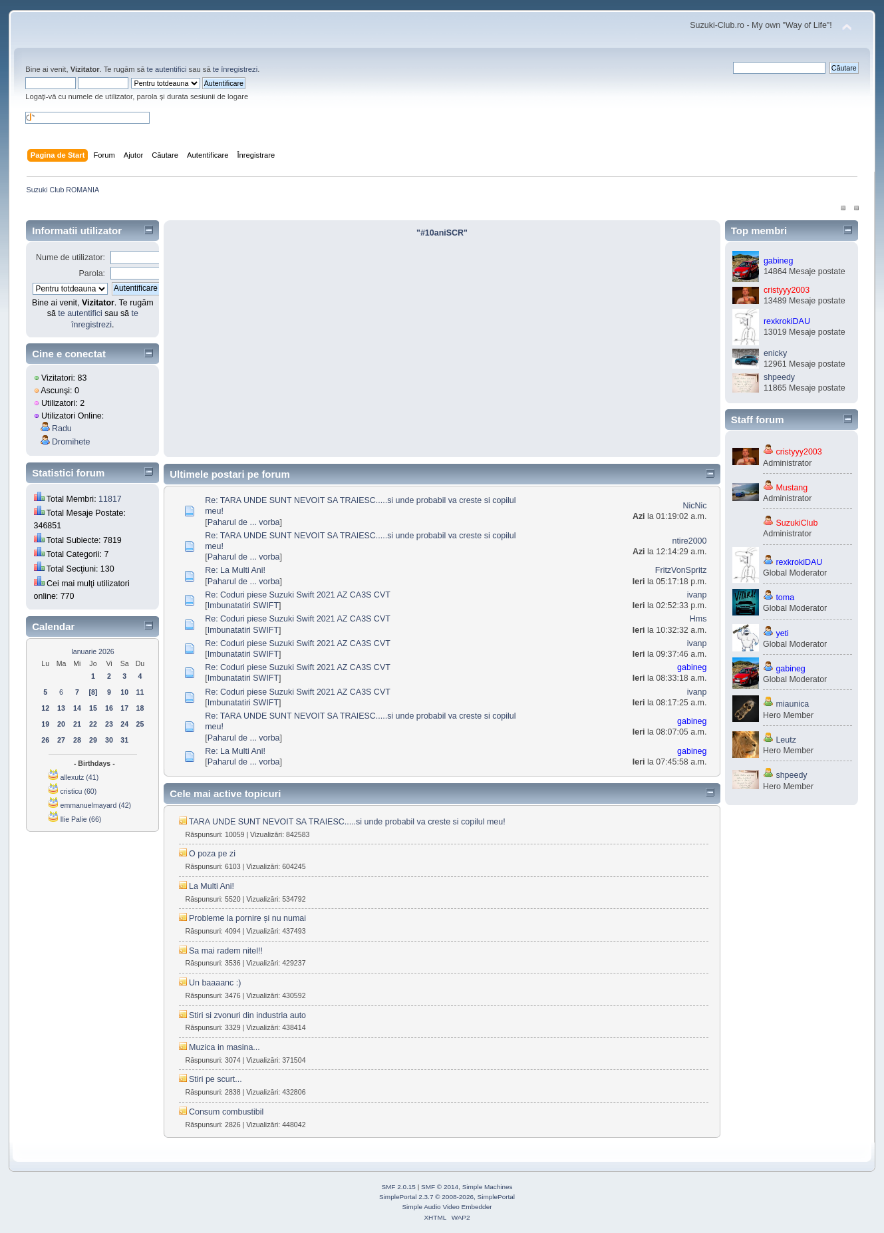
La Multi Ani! (211, 886)
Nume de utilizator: (70, 257)
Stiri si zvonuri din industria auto (247, 1015)
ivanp (697, 595)
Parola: (92, 273)
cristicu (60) (78, 791)
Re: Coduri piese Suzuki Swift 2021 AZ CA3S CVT (297, 595)
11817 (110, 499)
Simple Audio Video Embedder (447, 1206)
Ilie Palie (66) (80, 819)
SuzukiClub (796, 523)
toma (785, 597)
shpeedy (779, 377)
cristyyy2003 (787, 290)
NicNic (694, 505)
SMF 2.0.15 (398, 1186)
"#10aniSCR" (442, 233)
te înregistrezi (235, 69)
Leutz (786, 740)
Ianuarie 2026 (92, 651)
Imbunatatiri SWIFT (243, 605)
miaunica (792, 704)
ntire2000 (689, 541)
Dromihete (71, 441)
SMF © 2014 (439, 1186)
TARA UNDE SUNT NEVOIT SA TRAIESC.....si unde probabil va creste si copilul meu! (347, 821)
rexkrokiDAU (787, 321)
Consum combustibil (226, 1112)
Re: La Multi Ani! (235, 570)
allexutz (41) (79, 777)
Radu (62, 428)
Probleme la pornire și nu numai (247, 918)
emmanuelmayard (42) (95, 805)
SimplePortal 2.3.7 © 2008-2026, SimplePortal (447, 1196)
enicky (775, 353)
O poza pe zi (212, 853)
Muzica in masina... (224, 1047)
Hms (698, 618)
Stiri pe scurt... (215, 1079)
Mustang (792, 487)
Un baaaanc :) (215, 982)
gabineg (691, 667)
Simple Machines (487, 1186)
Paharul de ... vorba (244, 522)
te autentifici (167, 69)
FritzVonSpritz (681, 570)
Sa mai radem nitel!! (226, 951)
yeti (782, 633)
